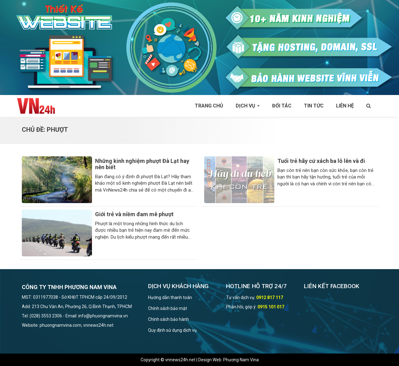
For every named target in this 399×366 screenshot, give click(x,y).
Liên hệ (345, 106)
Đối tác (281, 106)
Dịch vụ (248, 106)
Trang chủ (209, 106)
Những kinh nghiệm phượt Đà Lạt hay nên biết (142, 164)
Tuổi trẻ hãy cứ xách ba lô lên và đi (321, 161)
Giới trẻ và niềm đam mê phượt (134, 214)
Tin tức (314, 106)
